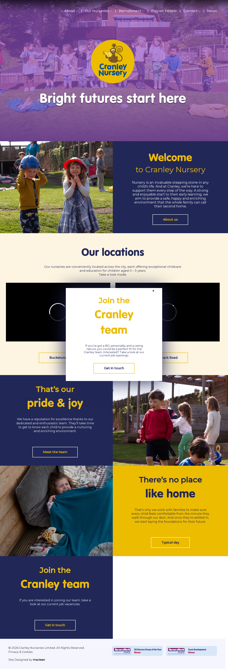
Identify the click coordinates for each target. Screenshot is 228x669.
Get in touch (114, 368)
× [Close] (153, 290)
